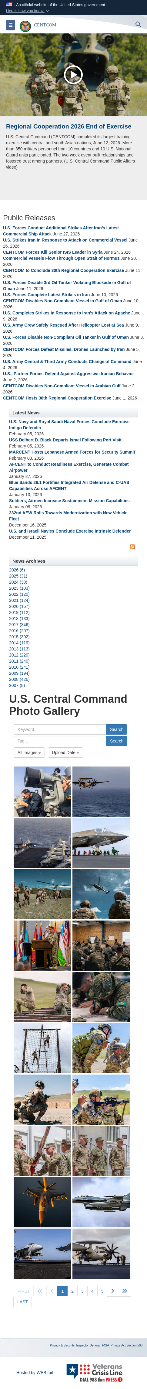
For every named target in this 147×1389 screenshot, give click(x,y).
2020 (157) (19, 606)
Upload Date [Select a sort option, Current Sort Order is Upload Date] (65, 752)
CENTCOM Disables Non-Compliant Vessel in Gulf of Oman (62, 300)
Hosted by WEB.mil (34, 1372)
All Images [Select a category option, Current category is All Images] (29, 752)
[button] (28, 11)
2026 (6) (17, 570)
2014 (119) (19, 642)
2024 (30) (18, 582)
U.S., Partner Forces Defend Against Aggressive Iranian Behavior (68, 373)
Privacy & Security (62, 1345)
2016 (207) (19, 630)
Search (116, 729)
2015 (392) (19, 636)
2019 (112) (19, 612)
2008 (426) (19, 679)
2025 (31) (18, 576)
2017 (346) (19, 624)
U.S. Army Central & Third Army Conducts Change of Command (67, 361)
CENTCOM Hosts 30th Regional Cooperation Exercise (57, 398)
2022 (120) (19, 594)
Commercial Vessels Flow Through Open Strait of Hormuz (61, 258)
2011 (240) (19, 661)
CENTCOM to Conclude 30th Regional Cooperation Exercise (63, 270)
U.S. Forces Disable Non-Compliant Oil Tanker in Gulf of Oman (66, 337)
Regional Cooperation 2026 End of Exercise (68, 126)
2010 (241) (19, 667)
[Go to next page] (112, 1291)
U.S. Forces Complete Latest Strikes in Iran (46, 294)
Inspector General (88, 1345)
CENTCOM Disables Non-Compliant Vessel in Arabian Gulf (62, 385)
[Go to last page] (22, 1302)
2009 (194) (19, 673)
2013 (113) (19, 648)
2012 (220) (19, 655)
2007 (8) (17, 685)
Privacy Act (118, 1345)
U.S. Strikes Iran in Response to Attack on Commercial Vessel (65, 240)
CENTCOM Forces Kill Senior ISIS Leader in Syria (52, 252)
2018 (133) (19, 618)
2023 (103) (19, 588)
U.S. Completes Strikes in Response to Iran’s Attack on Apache (66, 312)
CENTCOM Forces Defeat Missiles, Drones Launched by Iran (64, 349)
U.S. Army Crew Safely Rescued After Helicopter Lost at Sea (63, 325)
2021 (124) (19, 600)
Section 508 (134, 1345)
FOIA (105, 1345)
